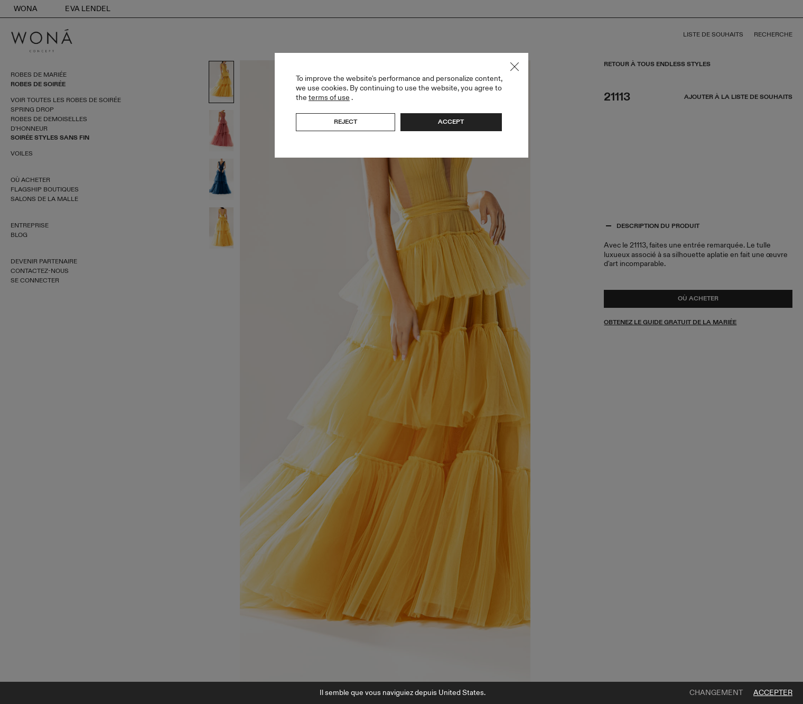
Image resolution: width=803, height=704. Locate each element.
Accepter (772, 693)
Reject (345, 121)
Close (514, 66)
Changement (716, 693)
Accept (451, 121)
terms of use (329, 98)
